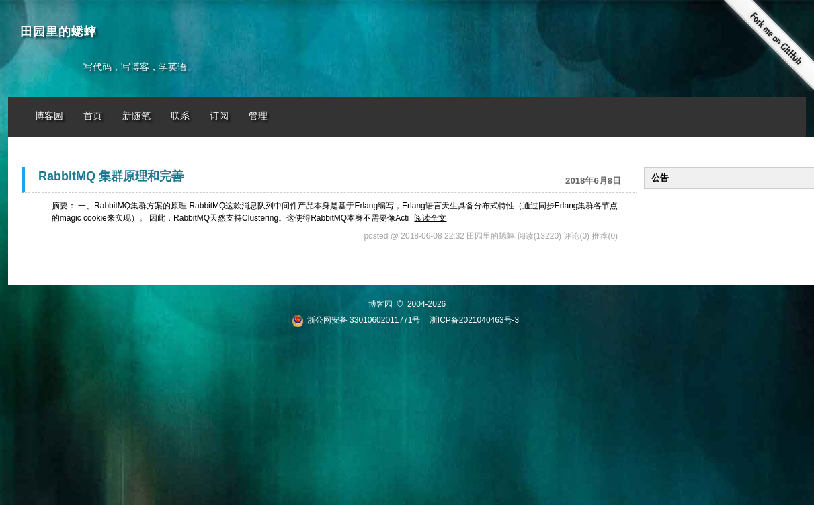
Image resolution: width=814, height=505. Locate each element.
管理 (258, 116)
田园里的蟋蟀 (58, 31)
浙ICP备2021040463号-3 (474, 320)
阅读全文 (430, 218)
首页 (92, 116)
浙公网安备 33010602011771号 (356, 320)
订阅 (219, 116)
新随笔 (136, 116)
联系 (180, 116)
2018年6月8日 (593, 181)
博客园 (49, 116)
